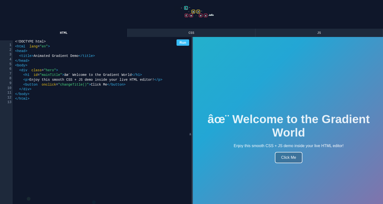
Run (182, 43)
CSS (191, 33)
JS (319, 33)
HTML (63, 33)
